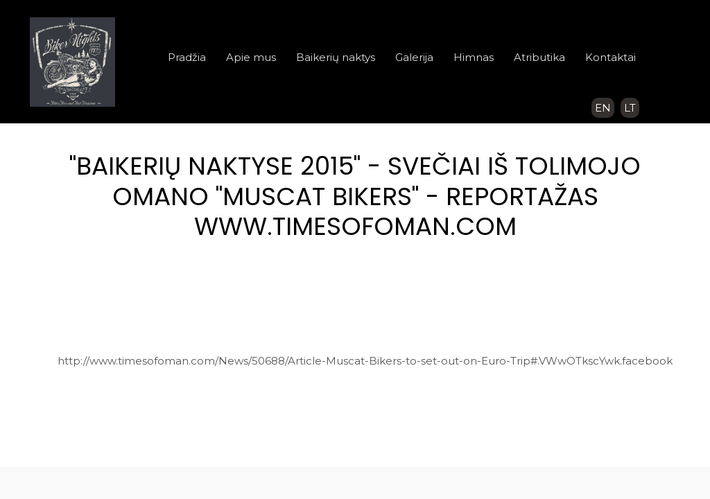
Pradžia (187, 57)
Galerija (414, 57)
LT (630, 107)
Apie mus (251, 57)
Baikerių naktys (335, 57)
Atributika (539, 57)
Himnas (473, 57)
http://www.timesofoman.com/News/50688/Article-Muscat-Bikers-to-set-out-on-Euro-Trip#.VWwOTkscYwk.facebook (365, 360)
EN (603, 107)
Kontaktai (610, 57)
